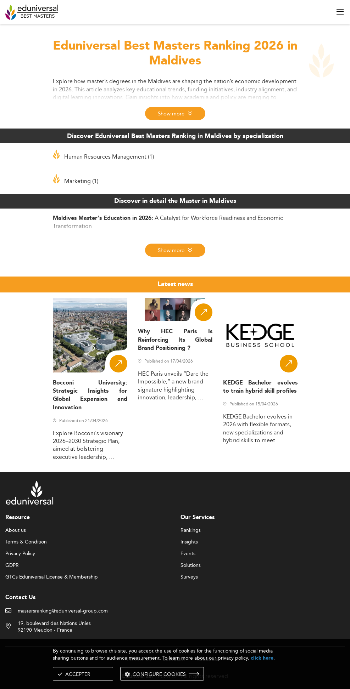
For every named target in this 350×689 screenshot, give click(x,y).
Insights (189, 542)
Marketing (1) (81, 181)
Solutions (190, 565)
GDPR (12, 565)
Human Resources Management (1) (109, 156)
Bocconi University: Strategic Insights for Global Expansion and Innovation (90, 395)
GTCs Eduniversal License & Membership (51, 577)
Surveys (189, 577)
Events (187, 553)
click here (262, 658)
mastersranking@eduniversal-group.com (63, 611)
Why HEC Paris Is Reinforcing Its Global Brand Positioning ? (175, 340)
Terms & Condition (26, 542)
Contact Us (20, 597)
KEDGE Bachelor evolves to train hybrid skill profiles (260, 386)
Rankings (190, 530)
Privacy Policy (20, 553)
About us (15, 530)
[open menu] (340, 11)
